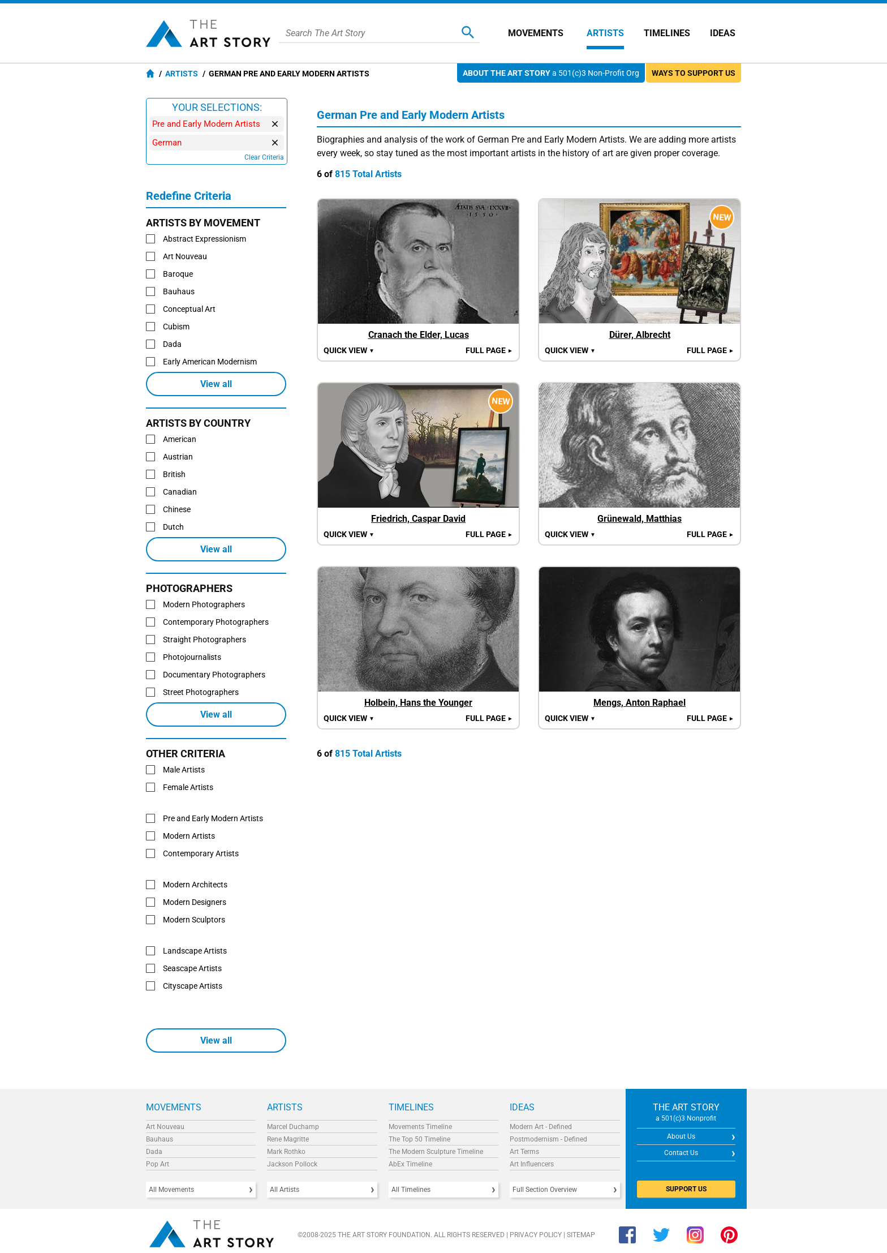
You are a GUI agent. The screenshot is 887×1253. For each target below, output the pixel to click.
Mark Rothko (286, 1152)
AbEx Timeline (410, 1164)
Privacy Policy (536, 1235)
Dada (154, 1152)
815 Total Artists (368, 174)
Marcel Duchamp (293, 1127)
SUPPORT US (686, 1189)
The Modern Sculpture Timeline (436, 1152)
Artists (605, 33)
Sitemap (581, 1235)
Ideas (722, 33)
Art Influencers (532, 1164)
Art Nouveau (165, 1127)
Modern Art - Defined (541, 1127)
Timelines (667, 33)
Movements (535, 33)
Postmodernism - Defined (548, 1139)
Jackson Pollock (292, 1164)
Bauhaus (159, 1139)
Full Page (489, 350)
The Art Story (208, 33)
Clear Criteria (264, 157)
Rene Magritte (288, 1139)
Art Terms (524, 1152)
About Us (681, 1136)
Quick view (349, 350)
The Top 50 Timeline (419, 1139)
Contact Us (681, 1153)
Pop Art (157, 1164)
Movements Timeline (420, 1127)
